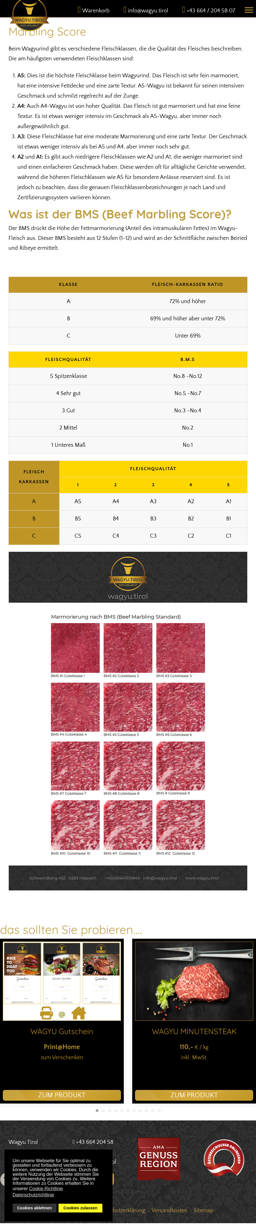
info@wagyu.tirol (148, 13)
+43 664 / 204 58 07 (211, 13)
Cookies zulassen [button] (81, 1208)
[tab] (97, 1113)
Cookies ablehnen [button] (34, 1208)
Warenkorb (96, 13)
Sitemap (204, 1213)
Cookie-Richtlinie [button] (46, 1188)
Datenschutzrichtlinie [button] (33, 1194)
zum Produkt (62, 1098)
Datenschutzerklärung (119, 1213)
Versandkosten (169, 1213)
